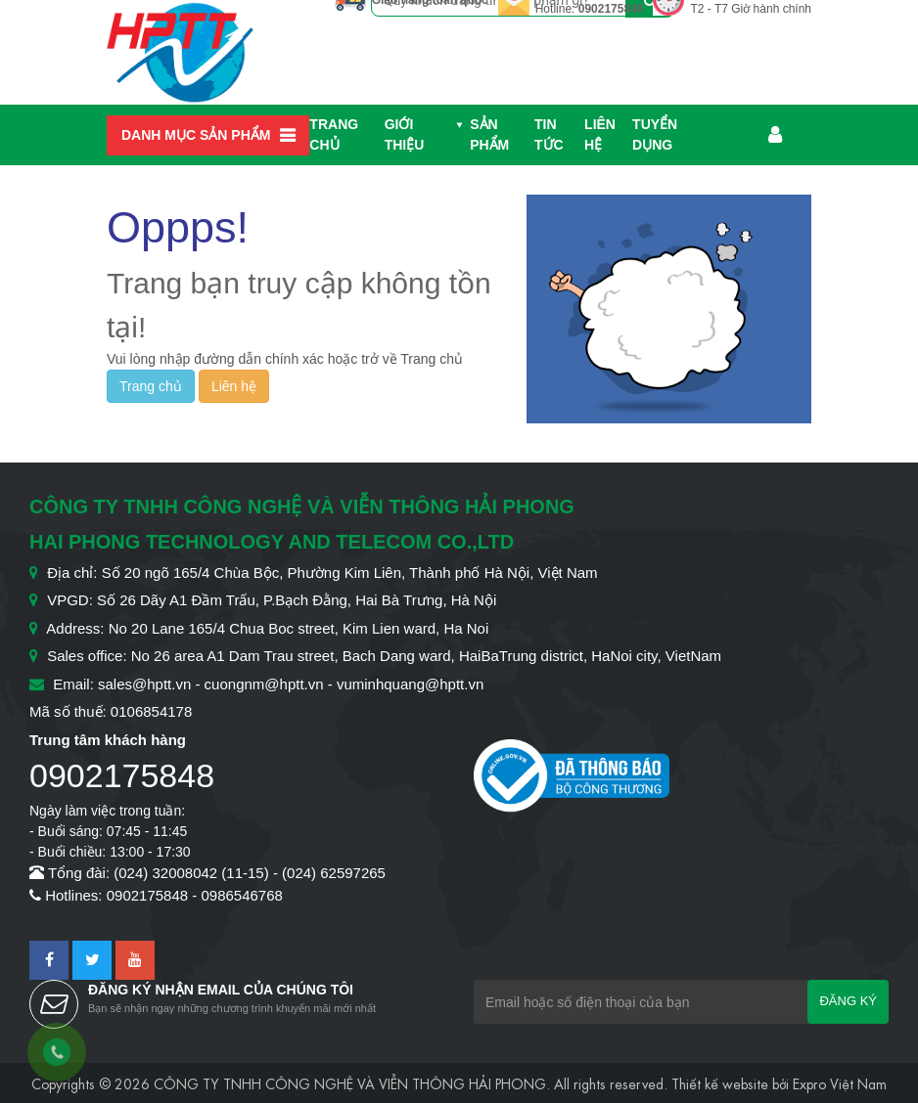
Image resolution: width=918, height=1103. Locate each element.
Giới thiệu (405, 134)
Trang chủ (333, 134)
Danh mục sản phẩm (195, 135)
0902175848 (611, 9)
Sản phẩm (489, 134)
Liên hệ (600, 134)
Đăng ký (848, 1000)
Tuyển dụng (654, 134)
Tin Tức (549, 134)
